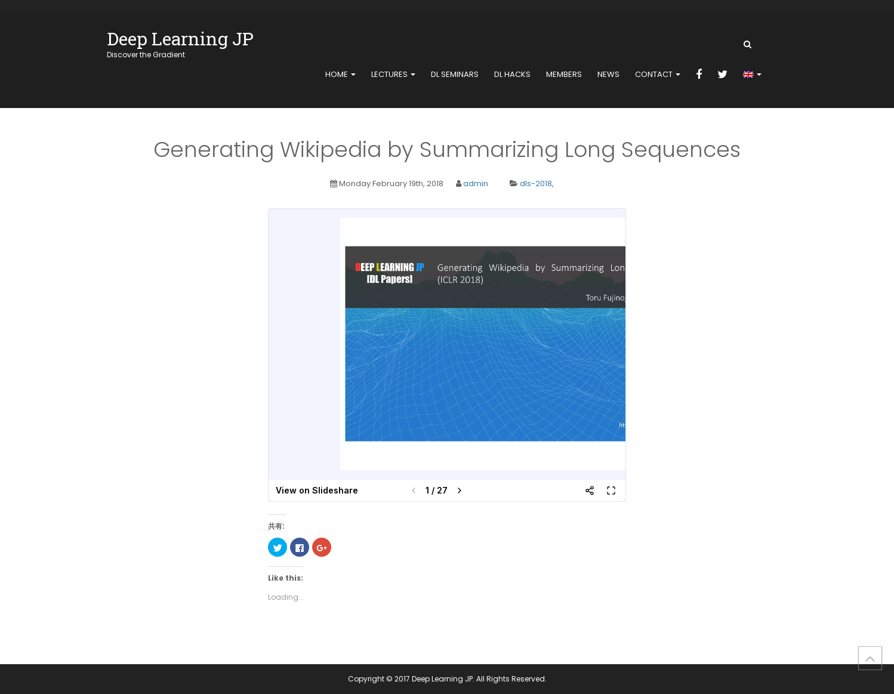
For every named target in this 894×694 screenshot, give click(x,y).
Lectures (393, 74)
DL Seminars (455, 74)
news (608, 74)
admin (475, 183)
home (340, 74)
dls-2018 (536, 183)
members (564, 74)
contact (657, 74)
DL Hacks (512, 74)
